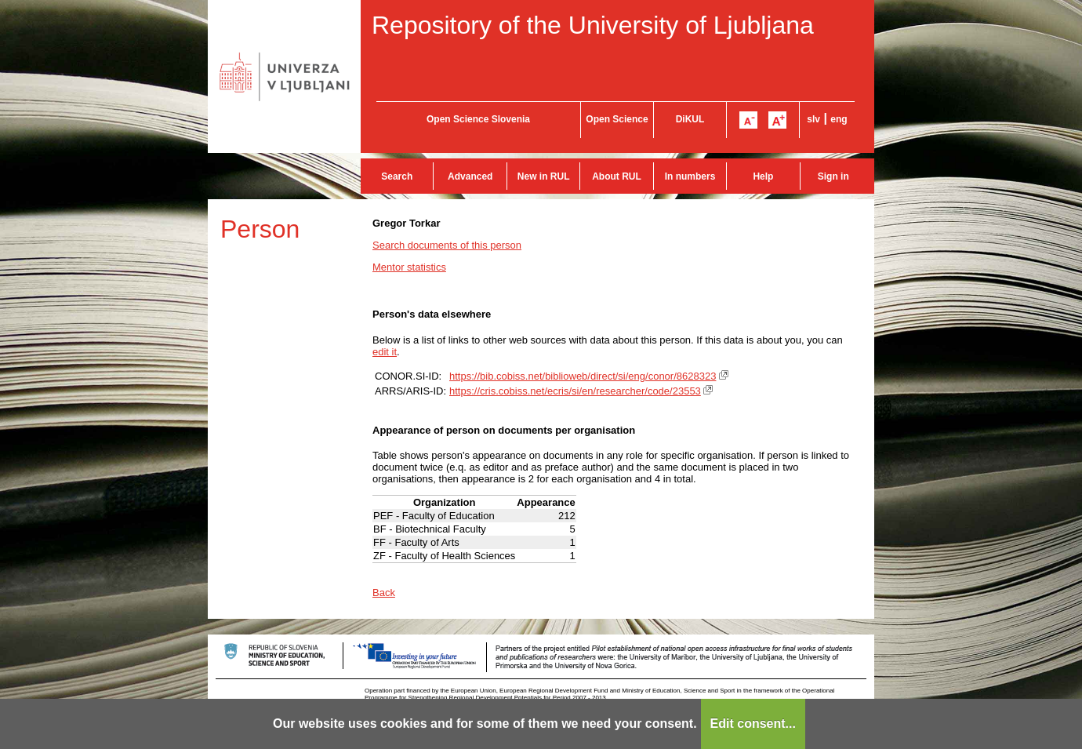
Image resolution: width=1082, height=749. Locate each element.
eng (838, 119)
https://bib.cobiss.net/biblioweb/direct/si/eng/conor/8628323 (582, 376)
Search (396, 176)
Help (763, 176)
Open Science (617, 119)
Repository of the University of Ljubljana (593, 25)
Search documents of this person (446, 245)
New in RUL (543, 176)
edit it (384, 352)
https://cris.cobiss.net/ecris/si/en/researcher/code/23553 (575, 391)
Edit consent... (753, 723)
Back (383, 592)
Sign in (833, 176)
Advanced (470, 176)
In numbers (690, 176)
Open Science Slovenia (478, 119)
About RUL (616, 176)
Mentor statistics (409, 267)
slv (813, 119)
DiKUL (690, 119)
